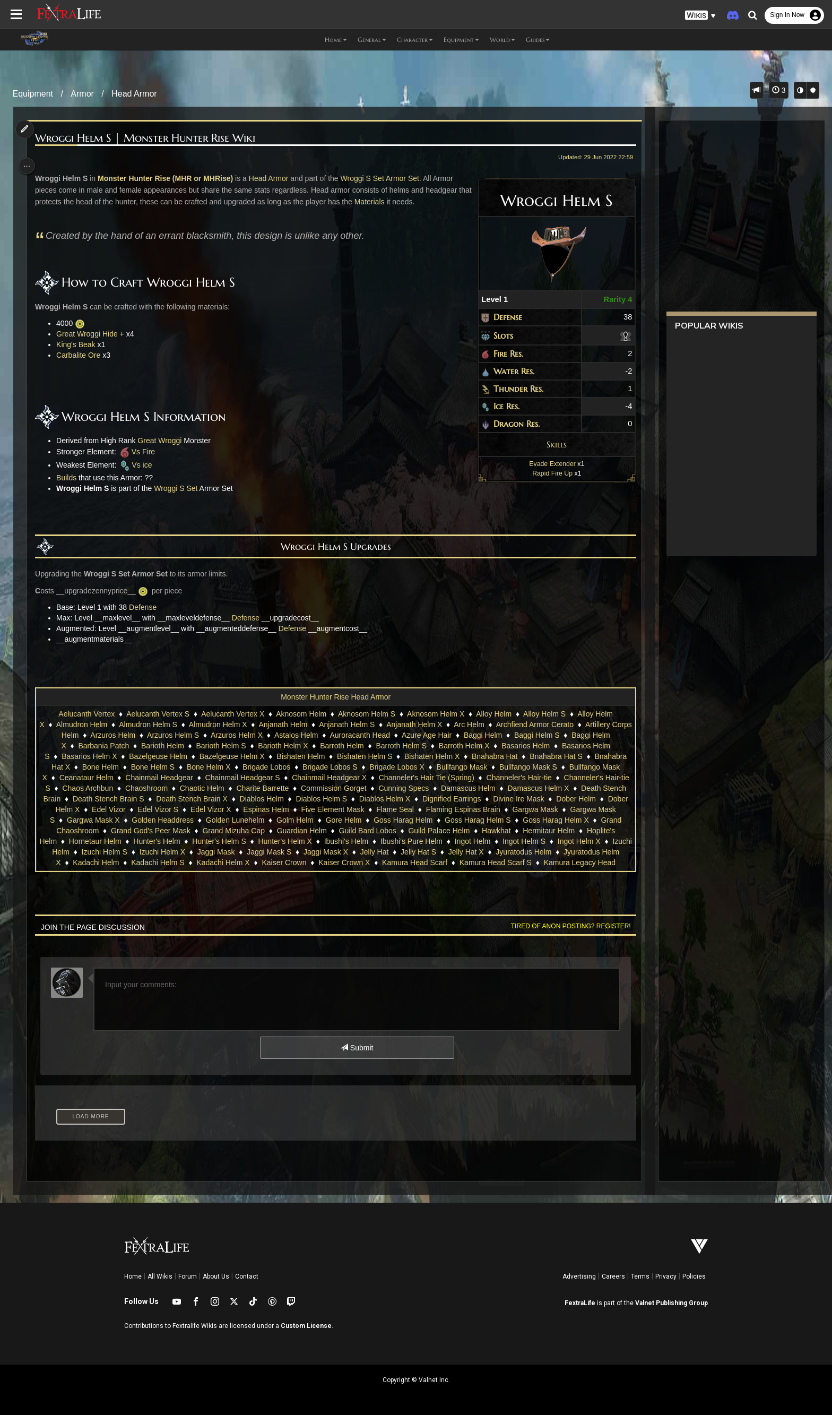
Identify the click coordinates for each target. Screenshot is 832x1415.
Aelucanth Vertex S (157, 714)
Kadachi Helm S (246, 862)
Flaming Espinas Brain (527, 809)
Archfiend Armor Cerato (545, 724)
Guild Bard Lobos (437, 830)
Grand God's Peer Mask (221, 830)
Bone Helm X (208, 767)
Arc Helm (479, 724)
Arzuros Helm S (184, 735)
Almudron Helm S (158, 724)
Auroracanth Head (370, 735)
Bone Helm (100, 767)
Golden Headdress (242, 820)
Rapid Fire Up (546, 473)
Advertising (579, 1276)
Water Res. (508, 371)
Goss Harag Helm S (557, 820)
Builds (71, 477)
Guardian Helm (371, 830)
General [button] (372, 40)
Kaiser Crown (372, 862)
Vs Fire (141, 451)
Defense (502, 317)
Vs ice (140, 465)
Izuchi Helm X (252, 852)
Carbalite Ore (83, 355)
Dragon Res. (511, 423)
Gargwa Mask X (172, 820)
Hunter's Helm (232, 841)
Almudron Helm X (228, 724)
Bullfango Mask (461, 767)
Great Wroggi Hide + (95, 334)
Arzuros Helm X (247, 735)
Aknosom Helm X (435, 714)
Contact (246, 1276)
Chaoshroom (163, 788)
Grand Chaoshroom (136, 830)
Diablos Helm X (422, 799)
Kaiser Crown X (432, 862)
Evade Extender (546, 464)
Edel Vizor (173, 809)
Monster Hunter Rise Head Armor (335, 697)
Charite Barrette (279, 788)
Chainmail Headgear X (332, 777)
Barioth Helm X (282, 745)
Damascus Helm (485, 788)
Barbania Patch (102, 745)
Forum (187, 1276)
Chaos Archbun (104, 788)
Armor (82, 94)
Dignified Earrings (489, 799)
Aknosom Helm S (366, 714)
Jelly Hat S (508, 852)
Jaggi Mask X (415, 852)
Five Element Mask (396, 809)
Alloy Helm (493, 714)
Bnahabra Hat (494, 756)
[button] (700, 15)
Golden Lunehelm (314, 820)
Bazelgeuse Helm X (231, 756)
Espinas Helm (330, 809)
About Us (216, 1276)
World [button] (502, 40)
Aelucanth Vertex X (232, 714)
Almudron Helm (91, 724)
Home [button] (336, 40)
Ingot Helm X (86, 852)
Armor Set (406, 178)
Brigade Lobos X (396, 767)
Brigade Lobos (266, 767)
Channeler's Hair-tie (522, 777)
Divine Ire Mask (556, 799)
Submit (356, 1047)
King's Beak (80, 344)
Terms (640, 1276)
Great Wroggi (164, 440)
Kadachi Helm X (311, 862)
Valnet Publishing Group (671, 1303)
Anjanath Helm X (425, 724)
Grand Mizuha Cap (303, 830)
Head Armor (134, 94)
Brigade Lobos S (329, 767)
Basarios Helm (525, 745)
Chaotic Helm (219, 788)
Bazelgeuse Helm (157, 756)
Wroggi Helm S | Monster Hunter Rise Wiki (150, 138)
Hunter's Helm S (295, 841)
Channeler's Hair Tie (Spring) (430, 777)
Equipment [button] (461, 40)
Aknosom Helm (300, 714)
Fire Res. (502, 353)
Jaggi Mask (306, 852)
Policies (694, 1276)
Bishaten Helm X (431, 756)
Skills (551, 444)
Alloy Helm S (544, 714)
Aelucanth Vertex (86, 714)
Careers (613, 1276)
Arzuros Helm (123, 735)
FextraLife (580, 1303)
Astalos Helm (306, 735)
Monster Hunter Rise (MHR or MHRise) (170, 178)
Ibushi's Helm (422, 841)
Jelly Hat (464, 852)
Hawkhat (566, 830)
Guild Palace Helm (509, 830)
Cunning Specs (420, 788)
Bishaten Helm (300, 756)
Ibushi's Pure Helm (487, 841)
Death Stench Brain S (146, 799)
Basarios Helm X (88, 756)
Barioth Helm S (220, 745)
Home (133, 1276)
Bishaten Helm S (364, 756)
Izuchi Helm (139, 852)
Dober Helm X (120, 809)
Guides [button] (538, 40)
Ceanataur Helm (90, 777)
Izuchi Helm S (194, 852)
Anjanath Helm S (357, 724)
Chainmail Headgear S (246, 777)
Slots (497, 335)
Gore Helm (422, 820)
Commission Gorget (351, 788)
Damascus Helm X (555, 788)
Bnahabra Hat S (555, 756)
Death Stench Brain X (230, 799)
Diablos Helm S (359, 799)
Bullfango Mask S (528, 767)
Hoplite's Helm (109, 841)
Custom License (306, 1326)
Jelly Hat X (556, 852)
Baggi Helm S (547, 735)
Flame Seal (459, 809)
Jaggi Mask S (358, 852)
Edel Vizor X (275, 809)
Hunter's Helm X (361, 841)
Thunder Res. (513, 388)
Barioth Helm (162, 745)
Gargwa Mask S (107, 820)
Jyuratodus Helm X (117, 862)
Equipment (33, 94)
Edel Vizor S (222, 809)
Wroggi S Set (366, 178)
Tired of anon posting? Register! (565, 926)
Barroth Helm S (400, 745)
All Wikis (160, 1276)
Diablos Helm (300, 799)
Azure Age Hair (437, 735)
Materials (388, 201)
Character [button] (415, 40)
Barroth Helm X (463, 745)
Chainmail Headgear (162, 777)
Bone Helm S (152, 767)
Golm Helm (374, 820)
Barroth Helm (341, 745)
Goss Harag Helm (482, 820)
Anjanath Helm (293, 724)
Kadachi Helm (184, 862)
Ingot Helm (549, 841)
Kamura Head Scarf (503, 862)
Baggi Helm (493, 735)
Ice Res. (501, 406)
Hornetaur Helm (171, 841)
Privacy (666, 1276)
